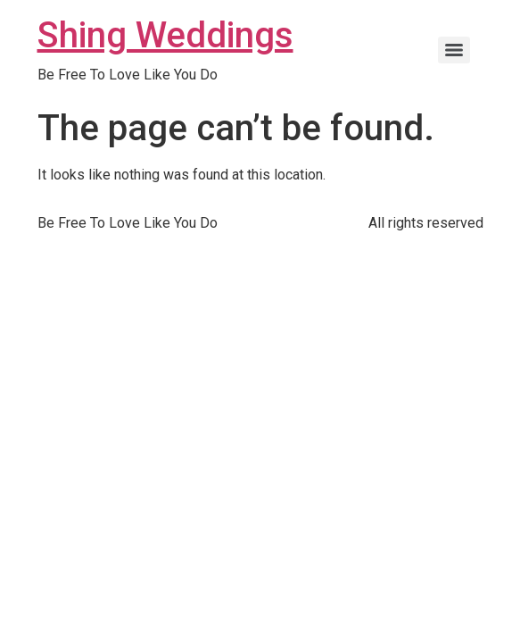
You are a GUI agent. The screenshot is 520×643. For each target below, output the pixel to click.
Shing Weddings (165, 35)
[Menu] (454, 50)
